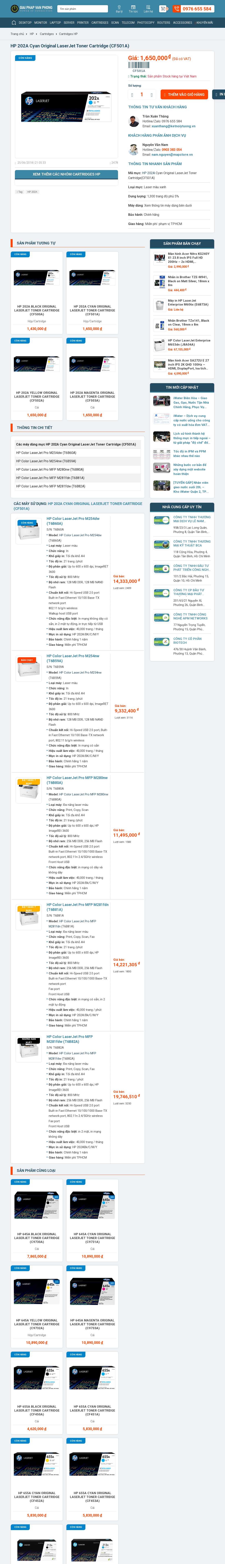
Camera (155, 1297)
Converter (92, 1309)
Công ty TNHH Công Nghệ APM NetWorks (189, 614)
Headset (189, 1309)
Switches (24, 1361)
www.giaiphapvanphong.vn (40, 1489)
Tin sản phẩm (97, 1392)
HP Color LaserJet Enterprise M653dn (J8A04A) (188, 340)
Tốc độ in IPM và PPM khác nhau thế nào (188, 451)
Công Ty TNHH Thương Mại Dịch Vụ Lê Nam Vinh (191, 519)
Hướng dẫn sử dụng (102, 1411)
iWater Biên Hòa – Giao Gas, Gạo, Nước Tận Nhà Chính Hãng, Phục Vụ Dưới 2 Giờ (190, 400)
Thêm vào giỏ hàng (184, 94)
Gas (152, 1309)
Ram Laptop (192, 1337)
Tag (19, 191)
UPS (85, 1361)
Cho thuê (57, 1309)
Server (69, 22)
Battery (89, 1297)
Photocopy (145, 22)
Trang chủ (17, 34)
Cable (121, 1297)
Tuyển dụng (19, 1398)
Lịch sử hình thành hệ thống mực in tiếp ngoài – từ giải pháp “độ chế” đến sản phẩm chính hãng (191, 436)
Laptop (55, 22)
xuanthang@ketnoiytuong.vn (173, 126)
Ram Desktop (159, 1337)
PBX (19, 1337)
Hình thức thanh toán (142, 1392)
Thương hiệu (58, 1392)
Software (190, 1349)
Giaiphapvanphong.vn (183, 1392)
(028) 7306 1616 (101, 1530)
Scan (115, 22)
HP (32, 34)
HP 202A (32, 191)
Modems (89, 1321)
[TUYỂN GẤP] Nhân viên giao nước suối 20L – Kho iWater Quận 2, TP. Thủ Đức (191, 485)
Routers (163, 22)
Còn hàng (25, 58)
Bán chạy (27, 552)
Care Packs (191, 1297)
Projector (125, 1337)
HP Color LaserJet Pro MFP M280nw (83, 687)
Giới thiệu (17, 1392)
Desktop (25, 22)
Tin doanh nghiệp (100, 1404)
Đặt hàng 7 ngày (29, 674)
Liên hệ (16, 1411)
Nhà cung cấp (59, 1404)
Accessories (182, 22)
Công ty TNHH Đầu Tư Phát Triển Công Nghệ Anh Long (191, 567)
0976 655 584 (172, 121)
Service (155, 1349)
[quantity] (142, 94)
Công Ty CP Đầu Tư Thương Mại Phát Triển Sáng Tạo (192, 592)
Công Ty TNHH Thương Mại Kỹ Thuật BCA (191, 541)
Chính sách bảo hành (142, 1410)
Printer (83, 22)
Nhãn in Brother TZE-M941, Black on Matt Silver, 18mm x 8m (187, 280)
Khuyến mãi (204, 23)
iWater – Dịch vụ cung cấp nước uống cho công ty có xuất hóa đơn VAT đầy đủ (191, 418)
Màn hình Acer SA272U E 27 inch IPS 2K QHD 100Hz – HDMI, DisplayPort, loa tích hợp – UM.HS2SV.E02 (189, 364)
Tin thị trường (97, 1398)
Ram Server (25, 1349)
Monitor (40, 22)
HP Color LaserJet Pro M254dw (80, 428)
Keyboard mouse (24, 1323)
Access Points (28, 1297)
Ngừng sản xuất (29, 933)
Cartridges (100, 22)
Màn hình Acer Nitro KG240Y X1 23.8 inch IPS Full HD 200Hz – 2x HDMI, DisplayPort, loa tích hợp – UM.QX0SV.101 (189, 259)
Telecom (128, 22)
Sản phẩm (56, 1398)
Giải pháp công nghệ (103, 1417)
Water (154, 1361)
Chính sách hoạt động (26, 1404)
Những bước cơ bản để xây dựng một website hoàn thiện (189, 467)
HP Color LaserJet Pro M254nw (80, 565)
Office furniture (157, 1323)
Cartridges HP (68, 34)
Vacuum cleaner (123, 1363)
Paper (187, 1321)
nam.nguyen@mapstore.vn (172, 155)
